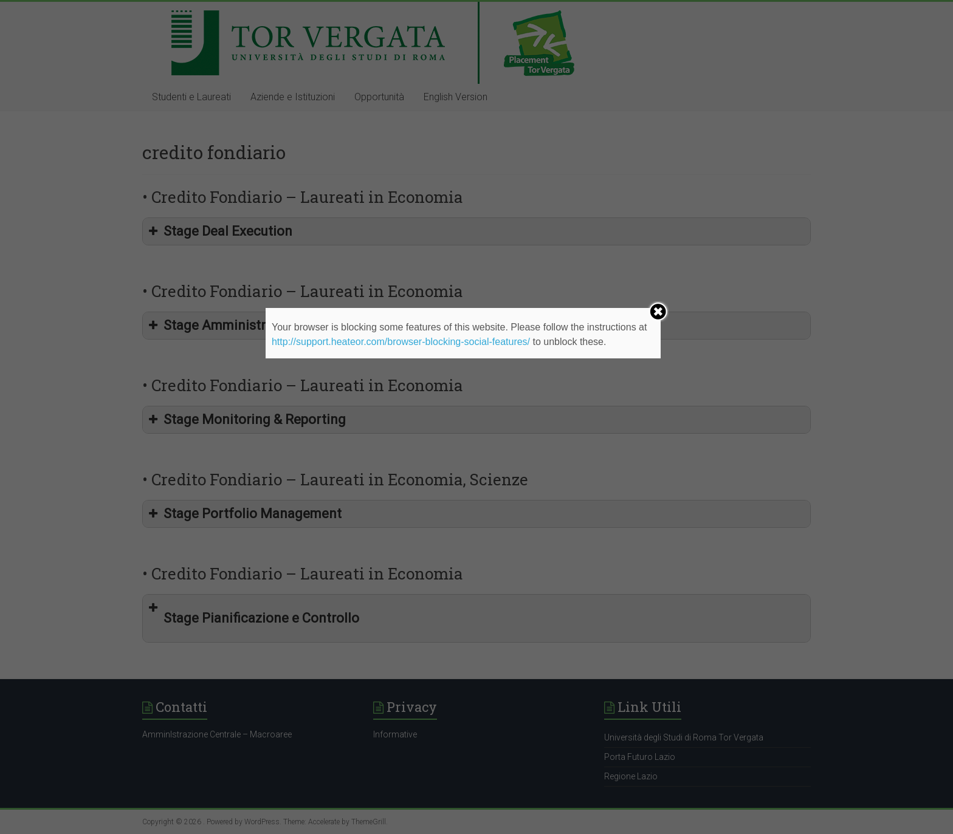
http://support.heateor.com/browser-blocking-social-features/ (401, 342)
